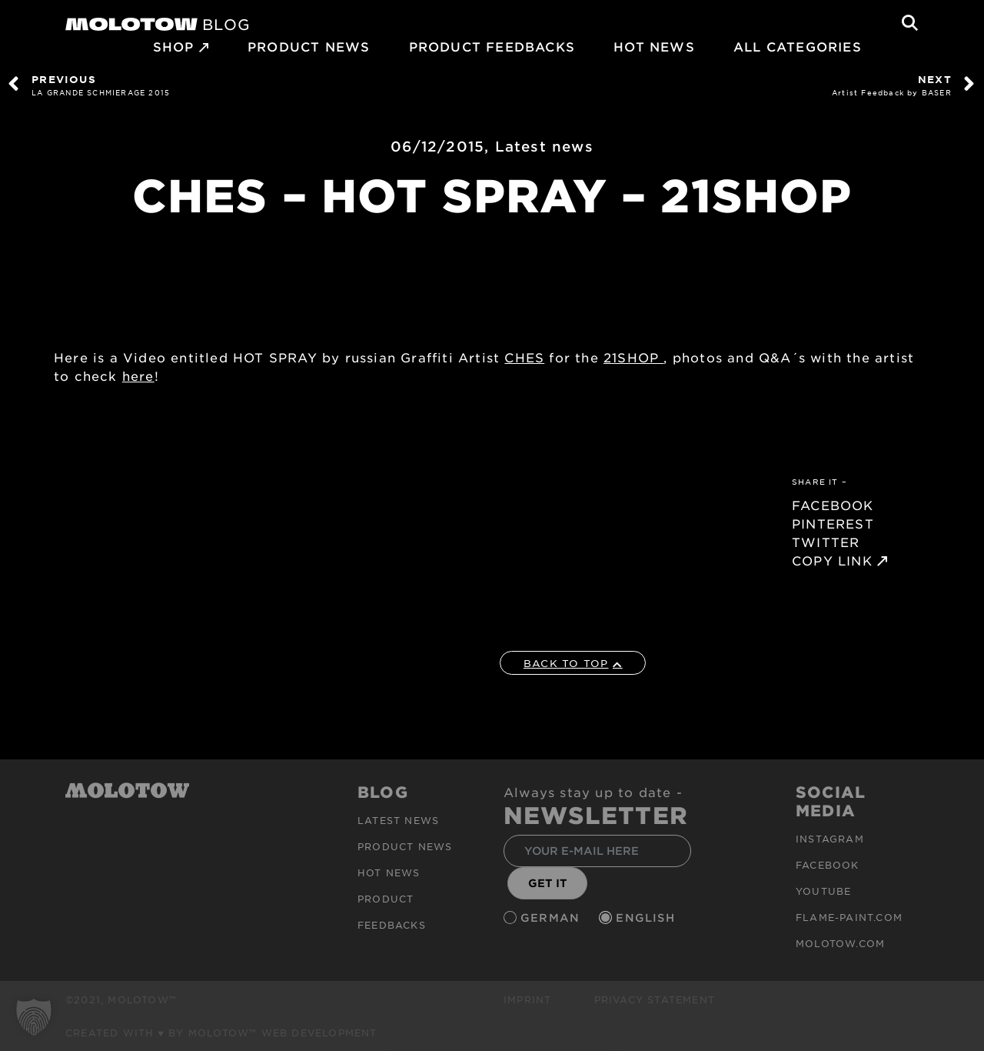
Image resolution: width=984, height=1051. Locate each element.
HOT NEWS (654, 46)
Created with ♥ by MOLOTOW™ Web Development (221, 1032)
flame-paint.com (849, 917)
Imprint (527, 999)
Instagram (830, 838)
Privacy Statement (654, 999)
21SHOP (633, 357)
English (647, 917)
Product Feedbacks (492, 46)
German (551, 917)
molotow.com (840, 943)
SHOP (173, 46)
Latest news (544, 146)
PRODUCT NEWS (309, 46)
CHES (524, 357)
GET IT (547, 882)
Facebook (827, 865)
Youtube (823, 891)
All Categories (797, 46)
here (138, 375)
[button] (34, 1017)
